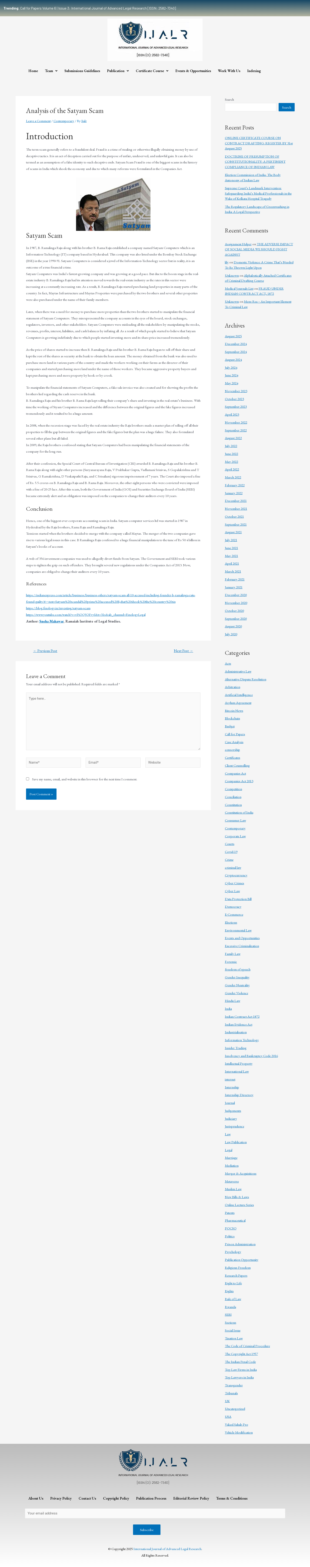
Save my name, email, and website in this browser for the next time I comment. (84, 779)
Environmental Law (238, 930)
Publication (118, 70)
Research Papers (236, 1275)
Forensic (231, 961)
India (228, 1008)
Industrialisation (236, 1032)
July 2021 (231, 540)
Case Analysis (234, 742)
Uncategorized (235, 1408)
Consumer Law (235, 820)
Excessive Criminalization (242, 946)
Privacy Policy (61, 1498)
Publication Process (151, 1498)
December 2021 (236, 500)
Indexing (254, 70)
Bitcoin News (234, 710)
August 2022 (233, 438)
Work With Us (229, 70)
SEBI (228, 1314)
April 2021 (232, 563)
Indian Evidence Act (238, 1024)
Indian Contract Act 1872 (242, 1016)
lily (227, 262)
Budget (230, 726)
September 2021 (236, 524)
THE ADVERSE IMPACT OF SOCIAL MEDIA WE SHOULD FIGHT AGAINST (259, 249)
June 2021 (231, 548)
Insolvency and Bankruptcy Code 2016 (251, 1056)
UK (227, 1401)
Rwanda (230, 1307)
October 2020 (234, 610)
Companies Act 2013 (239, 781)
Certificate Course (152, 70)
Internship (232, 1087)
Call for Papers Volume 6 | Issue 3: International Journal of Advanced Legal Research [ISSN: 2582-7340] (89, 8)
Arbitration (232, 687)
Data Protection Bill (238, 899)
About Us (35, 1498)
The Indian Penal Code (240, 1361)
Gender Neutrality (237, 985)
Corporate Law (235, 836)
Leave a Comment (38, 121)
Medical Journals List (239, 288)
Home (33, 70)
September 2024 (236, 351)
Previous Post (45, 651)
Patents (230, 1212)
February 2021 (235, 579)
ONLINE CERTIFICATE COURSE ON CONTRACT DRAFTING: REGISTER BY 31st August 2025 (259, 143)
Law (228, 1134)
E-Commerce (234, 914)
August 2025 (233, 336)
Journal (230, 1102)
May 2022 (231, 461)
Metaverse (232, 1181)
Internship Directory (239, 1095)
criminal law (233, 867)
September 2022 (236, 430)
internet (230, 1079)
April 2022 (232, 469)
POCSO (231, 1228)
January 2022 (234, 493)
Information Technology (242, 1040)
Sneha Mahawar (51, 621)
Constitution (233, 804)
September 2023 (236, 406)
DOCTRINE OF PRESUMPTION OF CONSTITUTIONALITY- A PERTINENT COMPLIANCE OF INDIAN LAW (255, 161)
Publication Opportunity (241, 1259)
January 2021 (234, 587)
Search (229, 99)
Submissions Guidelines (82, 70)
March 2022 (233, 477)
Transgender (234, 1385)
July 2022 (231, 446)
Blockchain (232, 718)
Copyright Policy (116, 1498)
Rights (229, 1291)
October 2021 (234, 516)
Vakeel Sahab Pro (236, 1424)
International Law (237, 1071)
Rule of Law (233, 1299)
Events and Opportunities (242, 938)
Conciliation (233, 797)
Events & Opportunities (193, 70)
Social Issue (232, 1330)
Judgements (233, 1110)
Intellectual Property (239, 1063)
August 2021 (233, 532)
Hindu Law (232, 1000)
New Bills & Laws (237, 1197)
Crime (229, 859)
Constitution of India (239, 812)
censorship (232, 749)
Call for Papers (235, 734)
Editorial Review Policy (191, 1498)
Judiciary (231, 1118)
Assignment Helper (238, 244)
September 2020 (236, 618)
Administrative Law (238, 671)
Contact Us (87, 1498)
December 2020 (236, 595)
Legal (228, 1150)
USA (228, 1416)
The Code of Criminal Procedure (247, 1346)
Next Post (183, 651)
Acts (228, 663)
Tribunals (231, 1393)
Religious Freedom (238, 1267)
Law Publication (236, 1142)
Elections (231, 922)
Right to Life (233, 1283)
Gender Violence (236, 993)
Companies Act (235, 773)
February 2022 (235, 485)
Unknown (232, 275)
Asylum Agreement (238, 702)
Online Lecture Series (239, 1205)
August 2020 (233, 626)
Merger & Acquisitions (241, 1173)
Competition (233, 789)
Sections (230, 1322)
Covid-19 (231, 851)
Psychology (233, 1251)
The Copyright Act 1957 (241, 1354)
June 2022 (231, 453)
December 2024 (236, 343)
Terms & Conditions (231, 1498)
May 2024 (231, 383)
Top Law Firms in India (241, 1369)
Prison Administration (240, 1244)
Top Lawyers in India (239, 1377)
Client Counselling (237, 765)
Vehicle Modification (239, 1432)
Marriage (231, 1157)
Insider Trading (236, 1048)
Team (51, 70)
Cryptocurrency (236, 875)
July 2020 (231, 634)
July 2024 (231, 367)
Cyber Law (232, 891)
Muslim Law (233, 1189)
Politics (230, 1236)
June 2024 (231, 375)
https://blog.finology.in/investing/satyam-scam (58, 608)
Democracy (233, 906)
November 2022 (236, 422)
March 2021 (233, 571)
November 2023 (236, 391)
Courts (229, 843)
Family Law (232, 953)
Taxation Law (234, 1338)
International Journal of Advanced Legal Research (167, 1549)
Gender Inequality (237, 977)
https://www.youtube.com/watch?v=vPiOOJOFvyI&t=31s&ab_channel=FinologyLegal (86, 614)
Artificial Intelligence (239, 694)
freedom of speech (237, 969)
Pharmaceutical (235, 1220)
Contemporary (63, 121)
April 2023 (232, 414)
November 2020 (236, 602)
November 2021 (236, 508)
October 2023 (234, 399)
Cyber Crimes (234, 883)
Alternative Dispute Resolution (245, 679)
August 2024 (233, 359)
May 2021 (231, 555)
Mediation (232, 1165)
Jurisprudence (234, 1126)
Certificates (232, 757)
